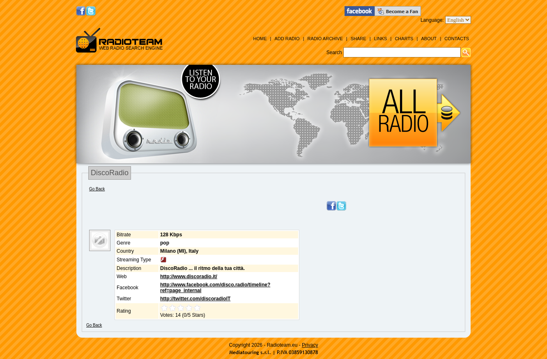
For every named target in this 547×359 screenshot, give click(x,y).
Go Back (97, 189)
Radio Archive (325, 38)
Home (260, 38)
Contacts (456, 38)
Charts (404, 38)
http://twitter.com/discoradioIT (195, 299)
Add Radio (286, 38)
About (429, 38)
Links (380, 38)
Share (358, 38)
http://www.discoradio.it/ (188, 276)
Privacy (310, 345)
